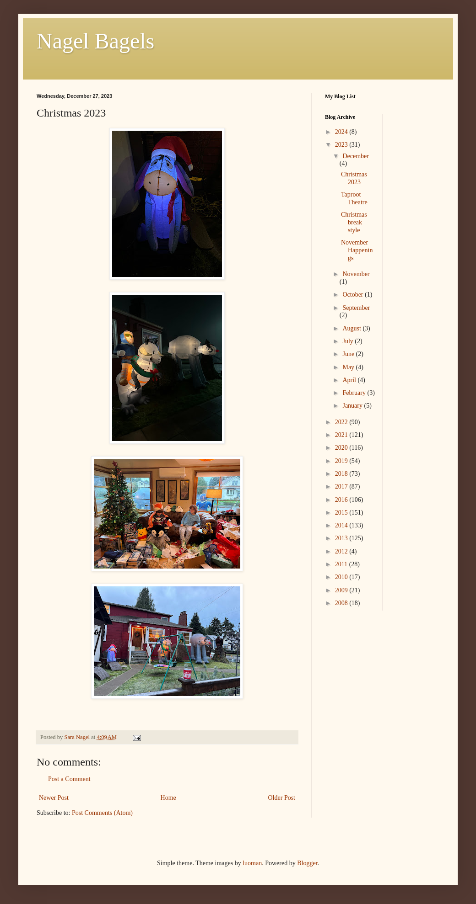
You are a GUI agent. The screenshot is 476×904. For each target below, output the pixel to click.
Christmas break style (354, 222)
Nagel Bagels (95, 41)
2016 (342, 499)
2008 (342, 603)
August (352, 328)
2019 (342, 460)
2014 (342, 525)
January (353, 405)
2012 (342, 551)
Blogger (307, 863)
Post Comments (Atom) (102, 812)
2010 (342, 577)
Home (168, 797)
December (355, 156)
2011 (342, 564)
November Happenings (357, 250)
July (348, 341)
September (356, 307)
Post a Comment (69, 779)
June (349, 354)
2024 (342, 131)
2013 (342, 538)
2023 (342, 144)
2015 (342, 512)
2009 (342, 590)
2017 (342, 486)
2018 (342, 473)
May (349, 367)
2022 (342, 422)
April (349, 380)
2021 (342, 434)
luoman (252, 863)
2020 (342, 447)
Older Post (282, 797)
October (353, 294)
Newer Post (54, 797)
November (355, 274)
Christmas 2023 (354, 178)
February (354, 392)
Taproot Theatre (354, 198)
